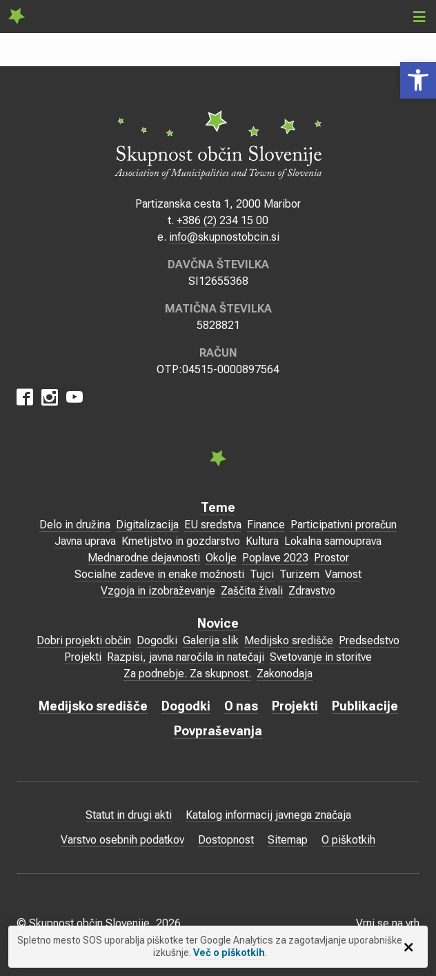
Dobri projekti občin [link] (84, 640)
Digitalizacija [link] (147, 524)
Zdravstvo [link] (311, 590)
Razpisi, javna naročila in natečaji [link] (185, 657)
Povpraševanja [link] (218, 731)
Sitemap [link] (288, 839)
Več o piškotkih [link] (229, 952)
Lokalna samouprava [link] (333, 541)
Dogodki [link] (157, 640)
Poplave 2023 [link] (275, 557)
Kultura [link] (262, 541)
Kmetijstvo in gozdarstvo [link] (180, 541)
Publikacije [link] (365, 706)
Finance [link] (266, 524)
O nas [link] (241, 706)
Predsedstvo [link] (369, 640)
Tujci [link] (262, 574)
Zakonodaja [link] (285, 673)
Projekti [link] (82, 657)
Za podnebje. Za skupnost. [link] (187, 673)
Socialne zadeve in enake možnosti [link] (159, 574)
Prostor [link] (331, 557)
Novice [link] (218, 623)
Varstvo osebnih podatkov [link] (122, 839)
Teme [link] (218, 507)
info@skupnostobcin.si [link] (224, 236)
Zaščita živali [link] (252, 590)
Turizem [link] (299, 574)
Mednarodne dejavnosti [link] (144, 557)
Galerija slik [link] (211, 640)
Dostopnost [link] (226, 839)
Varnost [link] (343, 574)
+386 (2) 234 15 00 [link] (222, 220)
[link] (418, 80)
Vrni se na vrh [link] (387, 923)
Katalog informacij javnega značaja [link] (268, 814)
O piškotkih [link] (348, 839)
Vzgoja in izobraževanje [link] (158, 590)
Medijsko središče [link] (288, 640)
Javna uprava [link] (85, 541)
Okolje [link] (221, 557)
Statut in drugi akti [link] (129, 814)
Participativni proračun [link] (343, 524)
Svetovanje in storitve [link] (321, 657)
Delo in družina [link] (74, 524)
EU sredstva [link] (212, 524)
